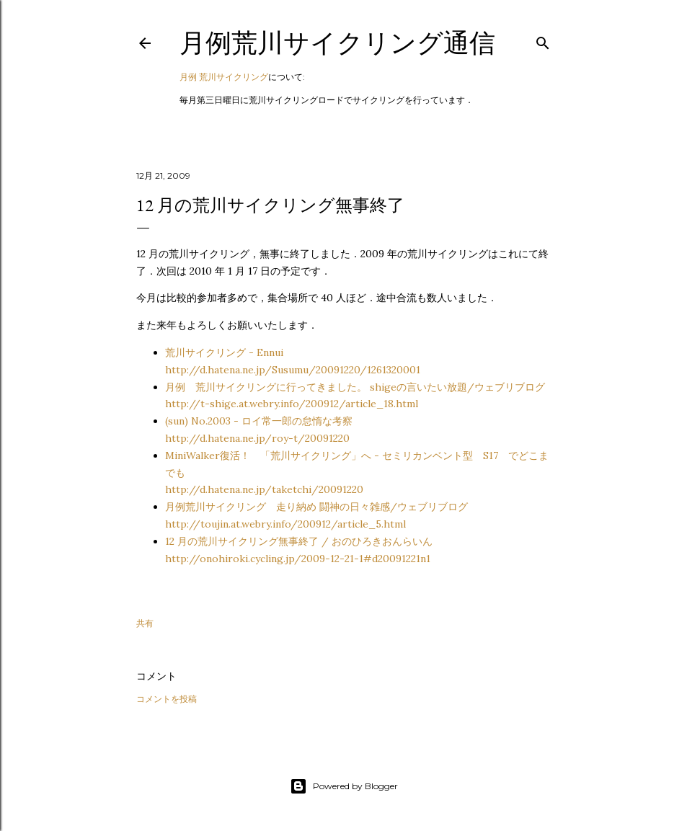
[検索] (542, 40)
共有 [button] (145, 623)
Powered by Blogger (344, 786)
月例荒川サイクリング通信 (337, 43)
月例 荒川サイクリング (223, 76)
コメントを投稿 (166, 698)
